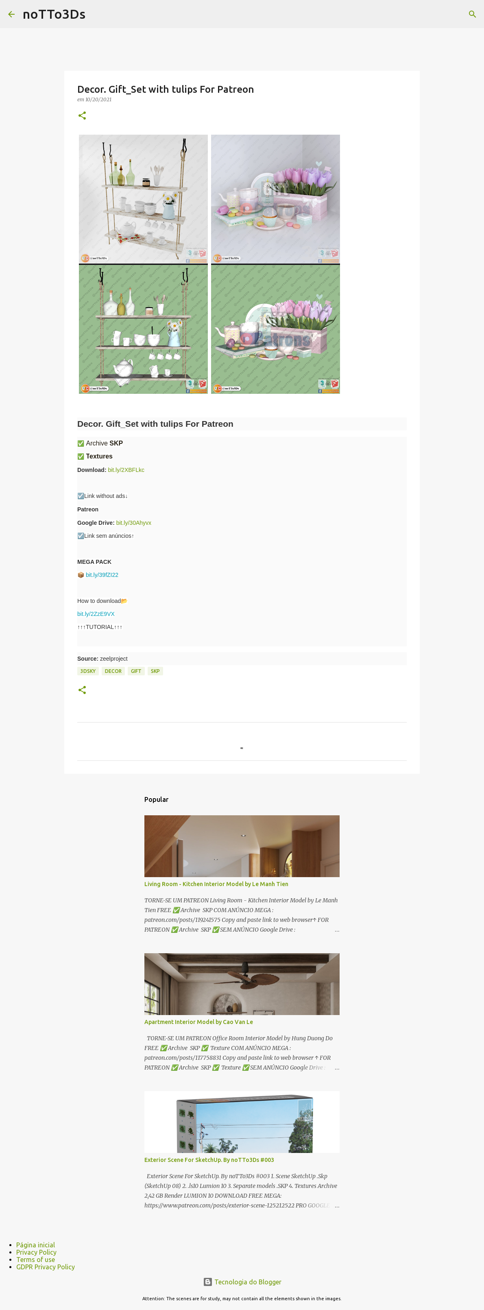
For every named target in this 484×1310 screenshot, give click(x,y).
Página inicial (35, 1245)
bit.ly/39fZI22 (102, 575)
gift (136, 671)
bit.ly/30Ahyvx (133, 523)
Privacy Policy (36, 1252)
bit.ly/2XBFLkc (126, 470)
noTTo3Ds (54, 14)
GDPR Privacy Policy (45, 1267)
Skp (155, 671)
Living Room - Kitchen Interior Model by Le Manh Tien (216, 884)
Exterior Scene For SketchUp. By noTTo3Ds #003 (209, 1160)
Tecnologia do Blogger (242, 1282)
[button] (82, 116)
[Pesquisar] (472, 14)
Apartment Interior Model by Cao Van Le (198, 1022)
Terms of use (35, 1259)
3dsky (88, 671)
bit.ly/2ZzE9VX (96, 614)
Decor (113, 671)
